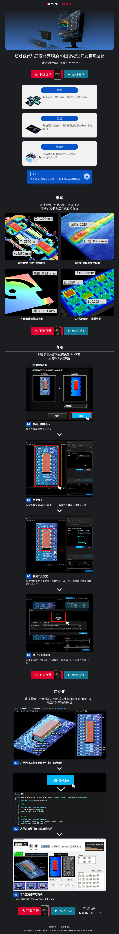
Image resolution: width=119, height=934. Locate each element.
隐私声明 (52, 927)
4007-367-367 (91, 913)
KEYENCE (65, 927)
